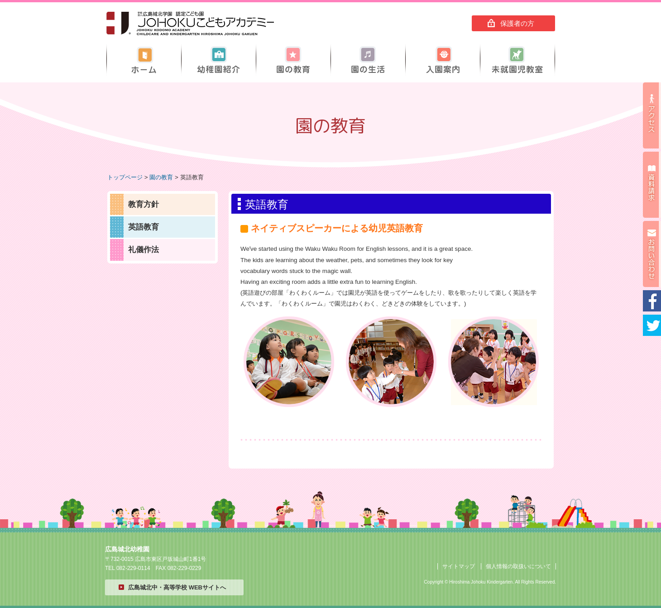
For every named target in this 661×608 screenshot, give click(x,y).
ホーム (144, 60)
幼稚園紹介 (219, 60)
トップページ (125, 177)
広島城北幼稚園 (190, 23)
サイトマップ (458, 566)
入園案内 (443, 60)
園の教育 (293, 60)
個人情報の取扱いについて (518, 566)
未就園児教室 (517, 60)
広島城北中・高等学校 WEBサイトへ (177, 587)
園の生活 (368, 60)
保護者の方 (517, 23)
